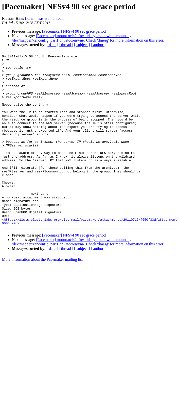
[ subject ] (82, 45)
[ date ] (52, 45)
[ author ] (98, 45)
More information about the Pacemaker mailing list (42, 293)
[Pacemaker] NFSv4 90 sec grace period (74, 31)
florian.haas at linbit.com (44, 18)
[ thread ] (66, 45)
